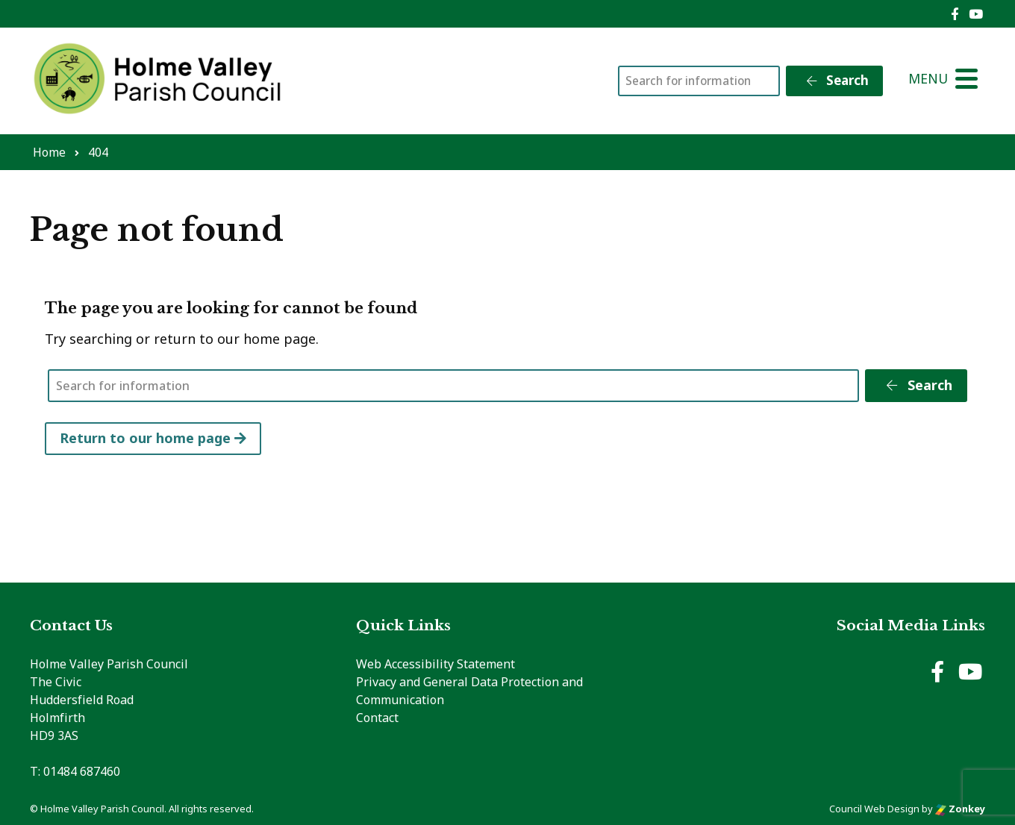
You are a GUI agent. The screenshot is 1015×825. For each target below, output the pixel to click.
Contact (377, 717)
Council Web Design (874, 808)
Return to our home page (153, 438)
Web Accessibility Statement (435, 664)
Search (837, 80)
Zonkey (960, 808)
